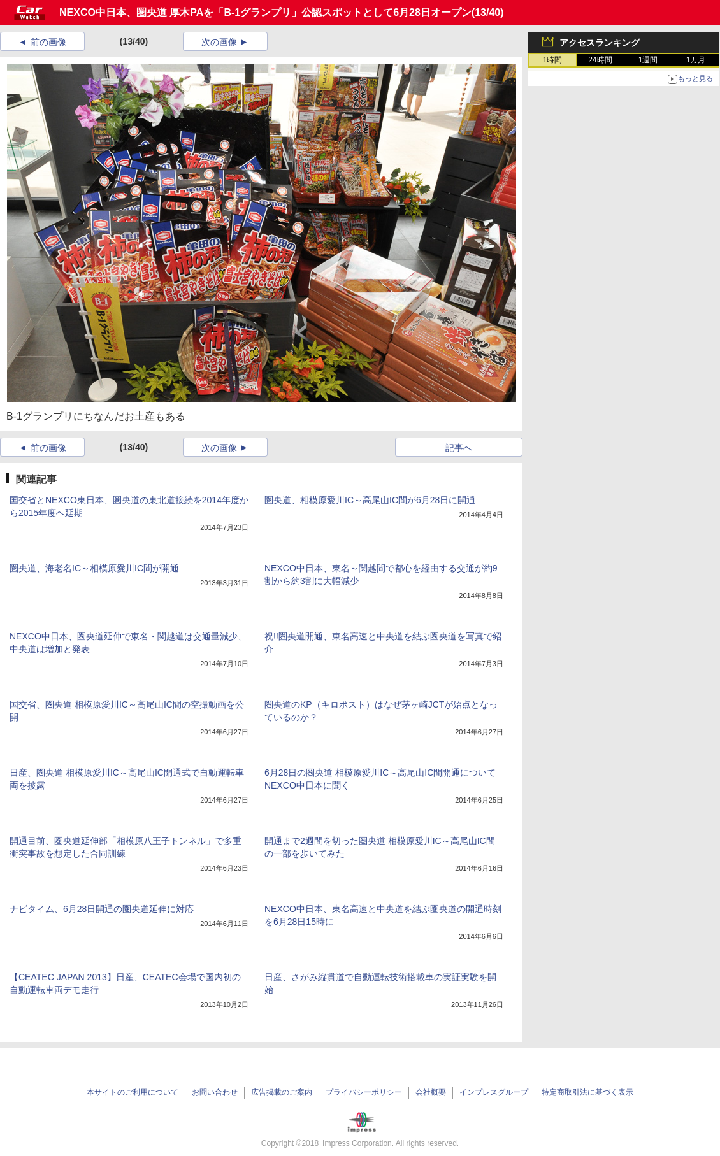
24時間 (600, 59)
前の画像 (48, 42)
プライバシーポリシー (364, 1092)
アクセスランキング (599, 43)
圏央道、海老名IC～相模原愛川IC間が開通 (94, 568)
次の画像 (219, 42)
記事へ (458, 448)
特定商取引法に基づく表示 (587, 1092)
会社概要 (430, 1092)
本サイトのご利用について (132, 1092)
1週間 (648, 59)
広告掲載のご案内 (281, 1092)
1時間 (553, 59)
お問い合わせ (215, 1092)
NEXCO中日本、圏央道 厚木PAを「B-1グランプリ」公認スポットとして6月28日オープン (265, 12)
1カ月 (696, 59)
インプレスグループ (493, 1092)
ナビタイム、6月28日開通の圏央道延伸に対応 (102, 909)
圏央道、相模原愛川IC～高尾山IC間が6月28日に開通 (369, 500)
